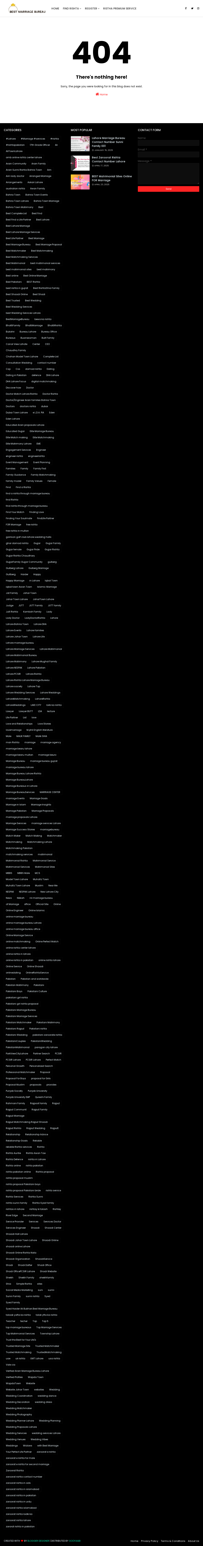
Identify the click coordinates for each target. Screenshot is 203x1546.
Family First (39, 468)
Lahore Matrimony (16, 661)
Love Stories (44, 723)
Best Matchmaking (42, 250)
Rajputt (54, 1128)
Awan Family (37, 188)
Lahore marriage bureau (20, 642)
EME (39, 443)
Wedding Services (16, 1433)
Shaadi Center (53, 1227)
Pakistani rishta (38, 1028)
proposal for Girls (41, 1078)
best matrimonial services (45, 263)
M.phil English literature (40, 730)
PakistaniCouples (16, 1041)
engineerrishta (36, 456)
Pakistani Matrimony (48, 1022)
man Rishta (12, 742)
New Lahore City (49, 891)
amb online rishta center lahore (24, 157)
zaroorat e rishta (46, 1451)
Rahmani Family (15, 1103)
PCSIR (58, 1053)
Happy (37, 574)
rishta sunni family (16, 1202)
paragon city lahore (46, 1047)
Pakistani (39, 985)
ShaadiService (43, 1258)
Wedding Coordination (19, 1395)
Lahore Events (13, 630)
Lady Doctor (13, 617)
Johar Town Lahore (17, 599)
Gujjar (37, 543)
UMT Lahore (36, 1358)
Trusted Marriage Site (18, 1346)
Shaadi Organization (18, 1258)
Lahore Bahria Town (17, 624)
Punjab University (37, 1090)
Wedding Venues (16, 1439)
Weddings (12, 1445)
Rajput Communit (16, 1109)
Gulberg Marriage (38, 568)
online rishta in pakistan (19, 960)
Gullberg (11, 574)
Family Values (34, 481)
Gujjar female (13, 549)
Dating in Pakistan (16, 375)
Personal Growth (15, 1066)
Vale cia (10, 1364)
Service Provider (15, 1221)
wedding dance (47, 1395)
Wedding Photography (19, 1414)
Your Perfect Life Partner (19, 1451)
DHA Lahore (52, 375)
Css (18, 369)
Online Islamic (36, 910)
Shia (8, 1283)
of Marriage (12, 904)
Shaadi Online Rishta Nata (21, 1252)
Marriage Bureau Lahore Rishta (23, 773)
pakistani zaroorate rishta (47, 1034)
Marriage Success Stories (20, 829)
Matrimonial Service (44, 860)
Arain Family (38, 163)
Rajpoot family (38, 1103)
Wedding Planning (49, 1420)
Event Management (17, 462)
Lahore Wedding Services (20, 692)
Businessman (29, 337)
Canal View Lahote (16, 344)
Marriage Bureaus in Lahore (21, 786)
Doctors (10, 406)
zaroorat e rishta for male (20, 1458)
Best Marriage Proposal (49, 244)
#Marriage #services (33, 138)
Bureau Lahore (28, 331)
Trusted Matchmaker (47, 1346)
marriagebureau (49, 829)
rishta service (53, 1190)
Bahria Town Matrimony (19, 207)
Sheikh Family (26, 1277)
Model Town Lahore (17, 879)
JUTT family (54, 605)
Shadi (9, 1265)
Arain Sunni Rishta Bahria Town (24, 169)
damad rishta (33, 369)
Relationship (13, 1134)
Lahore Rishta (33, 674)
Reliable (37, 1140)
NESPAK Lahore (27, 891)
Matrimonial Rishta (17, 860)
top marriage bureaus (18, 1327)
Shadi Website (48, 1271)
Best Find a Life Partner (18, 219)
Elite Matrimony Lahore (18, 443)
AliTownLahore (14, 151)
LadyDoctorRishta (35, 617)
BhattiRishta (55, 325)
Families (10, 468)
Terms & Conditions (173, 1541)
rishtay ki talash (38, 1209)
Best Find (37, 213)
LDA (40, 711)
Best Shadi (39, 294)
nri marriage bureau (41, 898)
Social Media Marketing (19, 1290)
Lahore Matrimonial (51, 649)
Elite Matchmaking (43, 437)
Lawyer (10, 711)
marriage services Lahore (46, 823)
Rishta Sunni (35, 1196)
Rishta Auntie (13, 1153)
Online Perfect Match (47, 941)
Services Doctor (52, 1221)
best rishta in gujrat (17, 288)
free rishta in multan (17, 530)
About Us (193, 1541)
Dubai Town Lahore (17, 412)
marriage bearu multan (19, 754)
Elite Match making (17, 437)
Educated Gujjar (15, 431)
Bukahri (10, 331)
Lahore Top (33, 686)
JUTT (21, 605)
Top (35, 1321)
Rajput (56, 1103)
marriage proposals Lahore (21, 817)
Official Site (42, 904)
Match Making (34, 835)
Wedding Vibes (39, 1439)
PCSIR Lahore (13, 1059)
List (25, 717)
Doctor (30, 387)
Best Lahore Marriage (18, 225)
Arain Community (16, 163)
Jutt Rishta (12, 611)
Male (8, 736)
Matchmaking (14, 842)
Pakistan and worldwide (34, 978)
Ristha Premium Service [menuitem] (119, 8)
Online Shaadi (35, 966)
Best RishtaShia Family (46, 288)
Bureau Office (49, 331)
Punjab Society (14, 1090)
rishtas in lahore (15, 1209)
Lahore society (14, 686)
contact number (46, 362)
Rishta (40, 1146)
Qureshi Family (43, 1097)
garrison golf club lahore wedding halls (28, 537)
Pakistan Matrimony (17, 985)
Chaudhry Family (16, 350)
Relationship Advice (36, 1134)
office (27, 904)
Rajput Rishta (13, 1128)
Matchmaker (54, 835)
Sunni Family (13, 1296)
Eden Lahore (13, 418)
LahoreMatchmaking (18, 698)
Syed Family (13, 1302)
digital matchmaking (43, 381)
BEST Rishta (33, 281)
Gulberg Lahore (14, 568)
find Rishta (12, 499)
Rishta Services (14, 1196)
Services (33, 1221)
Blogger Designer (38, 1540)
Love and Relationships (19, 723)
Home (101, 94)
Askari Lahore (35, 182)
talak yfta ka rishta (46, 1314)
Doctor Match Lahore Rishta (21, 393)
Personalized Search (41, 1066)
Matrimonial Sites (45, 866)
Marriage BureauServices (20, 792)
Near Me (52, 885)
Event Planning (41, 462)
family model (13, 481)
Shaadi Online (50, 1240)
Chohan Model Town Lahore (22, 356)
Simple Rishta (24, 1283)
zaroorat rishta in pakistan (21, 1495)
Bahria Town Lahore (17, 201)
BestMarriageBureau (17, 319)
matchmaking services (19, 854)
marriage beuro (47, 754)
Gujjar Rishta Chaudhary (20, 555)
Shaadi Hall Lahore (17, 1234)
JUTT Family (36, 605)
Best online (12, 275)
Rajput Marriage (15, 1115)
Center (36, 344)
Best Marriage (36, 238)
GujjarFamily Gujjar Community (24, 561)
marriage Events (15, 798)
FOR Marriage (13, 524)
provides (51, 1084)
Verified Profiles (14, 1377)
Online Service (14, 966)
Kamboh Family (32, 611)
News (9, 898)
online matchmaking (18, 941)
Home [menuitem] (55, 8)
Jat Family (12, 593)
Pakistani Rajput (15, 1028)
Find (8, 487)
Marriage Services (16, 823)
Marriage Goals (39, 798)
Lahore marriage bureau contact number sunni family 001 (108, 142)
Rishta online (13, 1165)
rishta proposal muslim (19, 1178)
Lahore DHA (40, 624)
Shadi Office (44, 1265)
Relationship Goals (17, 1140)
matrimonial (45, 854)
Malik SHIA (41, 736)
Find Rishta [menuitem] (71, 8)
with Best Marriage (47, 1445)
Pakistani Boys (14, 991)
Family (24, 468)
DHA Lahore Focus (16, 381)
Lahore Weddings (50, 692)
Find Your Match (15, 512)
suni (40, 1290)
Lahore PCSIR (13, 674)
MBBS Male (23, 873)
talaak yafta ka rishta (18, 1314)
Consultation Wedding (19, 362)
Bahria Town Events (36, 194)
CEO (47, 344)
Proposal (45, 1072)
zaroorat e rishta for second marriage (27, 1464)
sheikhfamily (46, 1277)
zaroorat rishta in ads (18, 1483)
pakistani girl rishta (17, 997)
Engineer (41, 449)
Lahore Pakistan (36, 667)
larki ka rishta (54, 705)
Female (52, 481)
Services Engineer (16, 1227)
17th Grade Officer (40, 145)
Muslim (39, 885)
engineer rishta (14, 456)
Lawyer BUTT (26, 711)
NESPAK (10, 891)
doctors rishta (28, 406)
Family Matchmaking (43, 474)
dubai (44, 406)
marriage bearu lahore (19, 748)
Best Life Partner (14, 238)
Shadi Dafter (25, 1265)
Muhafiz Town (41, 879)
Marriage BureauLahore (19, 779)
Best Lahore (42, 219)
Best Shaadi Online (17, 294)
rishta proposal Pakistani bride (23, 1190)
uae (8, 1358)
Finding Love (36, 512)
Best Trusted (13, 300)
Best (40, 207)
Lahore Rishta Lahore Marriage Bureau (28, 680)
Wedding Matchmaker (19, 1408)
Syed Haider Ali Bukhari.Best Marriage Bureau (31, 1308)
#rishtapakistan (15, 145)
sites (39, 1283)
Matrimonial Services (18, 866)
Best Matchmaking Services (22, 257)
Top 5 (45, 1321)
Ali (56, 145)
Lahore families (35, 630)
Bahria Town (13, 194)
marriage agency (50, 742)
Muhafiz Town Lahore (18, 885)
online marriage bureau (19, 916)
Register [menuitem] (91, 8)
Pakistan (11, 978)
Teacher (10, 1321)
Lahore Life (39, 636)
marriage (29, 742)
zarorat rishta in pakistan (20, 1526)
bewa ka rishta (42, 319)
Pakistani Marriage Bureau (21, 1010)
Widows (27, 1445)
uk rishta (20, 1358)
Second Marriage (33, 1215)
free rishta (31, 524)
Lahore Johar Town (17, 636)
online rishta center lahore (21, 947)
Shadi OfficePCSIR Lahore (20, 1271)
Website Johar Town (17, 1389)
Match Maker (13, 835)
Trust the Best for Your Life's (21, 1339)
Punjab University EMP (18, 1097)
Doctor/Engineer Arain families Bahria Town (31, 400)
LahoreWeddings (16, 705)
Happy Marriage (15, 580)
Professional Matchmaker (20, 1072)
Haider (24, 574)
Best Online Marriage (35, 275)
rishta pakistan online (18, 1171)
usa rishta (54, 1358)
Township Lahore (49, 1333)
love (34, 717)
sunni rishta (32, 1296)
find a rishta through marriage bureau (28, 493)
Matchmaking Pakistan (19, 848)
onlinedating (13, 972)
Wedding (54, 1389)
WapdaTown (13, 1383)
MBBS (9, 873)
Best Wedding (33, 300)
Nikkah (20, 898)
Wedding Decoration (18, 1402)
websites (39, 1389)
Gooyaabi (75, 1540)
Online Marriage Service (19, 935)
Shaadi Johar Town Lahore (21, 1240)
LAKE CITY (36, 705)
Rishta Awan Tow (36, 1153)
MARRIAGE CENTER (50, 792)
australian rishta (15, 188)
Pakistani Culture (37, 991)
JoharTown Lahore (43, 599)
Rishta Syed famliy (43, 1202)
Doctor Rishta (50, 393)
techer (23, 1321)
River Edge (12, 1215)
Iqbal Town (51, 580)
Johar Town (30, 593)
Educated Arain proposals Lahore (25, 425)
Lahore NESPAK (14, 667)
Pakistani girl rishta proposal (22, 1003)
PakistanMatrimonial (18, 1047)
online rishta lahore (49, 960)
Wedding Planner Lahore (20, 1420)
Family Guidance (16, 474)
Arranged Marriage (40, 176)
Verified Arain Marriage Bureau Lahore (27, 1371)
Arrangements (14, 182)
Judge (9, 605)
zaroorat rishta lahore (18, 1520)
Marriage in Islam (16, 804)
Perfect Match (53, 1059)
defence (36, 375)
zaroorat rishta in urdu (18, 1501)
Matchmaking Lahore (39, 842)
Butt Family (48, 337)
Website (30, 1383)
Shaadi (35, 1227)
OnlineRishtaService (37, 972)
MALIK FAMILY (23, 736)
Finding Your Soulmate (19, 518)
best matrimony (46, 269)
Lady (49, 611)
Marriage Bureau (15, 761)
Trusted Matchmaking (18, 1352)
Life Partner (12, 717)
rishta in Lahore (37, 1159)
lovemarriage (13, 730)
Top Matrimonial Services (20, 1333)
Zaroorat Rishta (15, 1470)
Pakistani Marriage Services (21, 1016)
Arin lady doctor (15, 176)
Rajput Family (39, 1109)
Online (57, 904)
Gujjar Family (53, 543)
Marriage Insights (41, 804)
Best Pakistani (14, 281)
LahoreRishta (42, 698)
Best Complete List (16, 213)
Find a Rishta (23, 487)
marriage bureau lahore (20, 767)
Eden (52, 412)
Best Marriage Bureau (18, 244)
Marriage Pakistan (16, 810)
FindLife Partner (45, 518)
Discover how (13, 387)
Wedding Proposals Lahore (21, 1427)
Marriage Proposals (43, 810)
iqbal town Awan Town (19, 586)
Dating (50, 369)
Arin (49, 169)
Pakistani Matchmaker (18, 1022)
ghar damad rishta (17, 543)
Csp (8, 369)
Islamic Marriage (47, 586)
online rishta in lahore (18, 954)
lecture (51, 711)
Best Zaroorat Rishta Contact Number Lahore (108, 159)
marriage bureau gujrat (43, 761)
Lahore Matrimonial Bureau (21, 655)
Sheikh (9, 1277)
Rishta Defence (14, 1159)
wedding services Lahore (46, 1433)
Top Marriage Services (49, 1327)
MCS (37, 873)
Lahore (54, 617)
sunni (51, 1290)
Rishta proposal (45, 1171)
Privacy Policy (149, 1541)
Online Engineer (14, 910)
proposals (35, 1084)
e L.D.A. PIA (38, 412)
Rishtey (57, 1209)
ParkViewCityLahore (17, 1053)
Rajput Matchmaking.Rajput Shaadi (27, 1122)
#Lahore (11, 138)
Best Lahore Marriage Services (23, 232)
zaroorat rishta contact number (24, 1476)
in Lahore (34, 580)
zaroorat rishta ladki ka (19, 1514)
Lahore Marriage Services (20, 649)
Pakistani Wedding (16, 1034)
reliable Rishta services (19, 1146)
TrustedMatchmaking (49, 1352)
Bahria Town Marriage (46, 201)
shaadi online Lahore (18, 1246)
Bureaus (10, 337)
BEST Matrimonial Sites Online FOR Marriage (112, 178)
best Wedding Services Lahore (23, 313)
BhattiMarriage (34, 325)
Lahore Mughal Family (44, 661)
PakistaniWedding (41, 1041)
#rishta (54, 138)
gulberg (52, 561)
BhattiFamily (13, 325)
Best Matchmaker (16, 250)
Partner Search (41, 1053)
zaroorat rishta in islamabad (22, 1489)
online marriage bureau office (23, 929)
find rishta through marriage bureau (27, 505)
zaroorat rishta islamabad (21, 1507)
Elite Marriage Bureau (42, 431)
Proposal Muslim (15, 1084)
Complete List (51, 356)
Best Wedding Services (19, 306)
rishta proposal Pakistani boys (23, 1184)
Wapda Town (36, 1377)
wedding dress (43, 1402)
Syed (47, 1296)
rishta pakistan (34, 1165)
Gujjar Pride (33, 549)
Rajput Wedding (35, 1128)
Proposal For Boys (16, 1078)
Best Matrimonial (15, 263)
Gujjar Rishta (52, 549)
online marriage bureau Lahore (23, 922)
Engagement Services (18, 449)
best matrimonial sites (19, 269)
